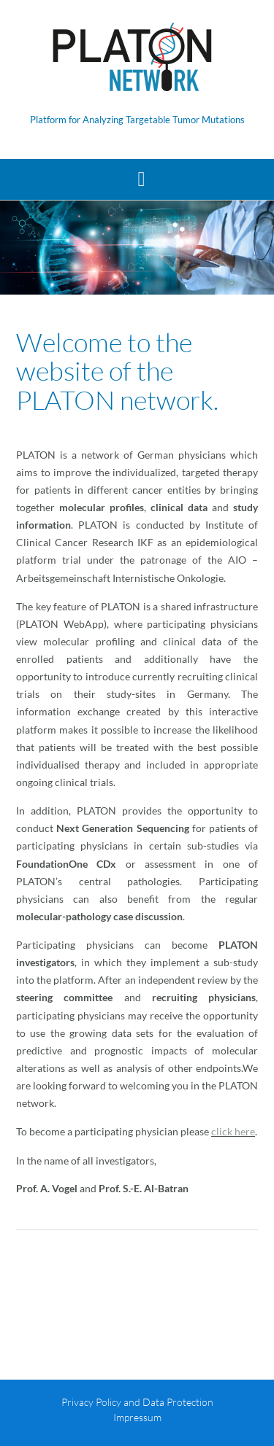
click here (233, 1131)
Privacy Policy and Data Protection (137, 1402)
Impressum (137, 1417)
